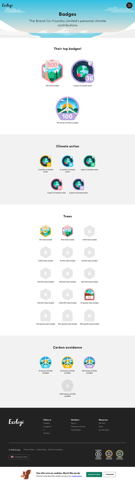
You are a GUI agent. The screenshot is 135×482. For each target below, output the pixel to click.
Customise (110, 474)
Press (101, 426)
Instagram (47, 426)
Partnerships (76, 430)
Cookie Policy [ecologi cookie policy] (41, 459)
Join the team (104, 430)
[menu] (129, 5)
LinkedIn (46, 423)
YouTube (46, 433)
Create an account (78, 426)
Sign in (73, 423)
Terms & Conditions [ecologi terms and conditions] (55, 459)
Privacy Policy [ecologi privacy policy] (29, 459)
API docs (102, 423)
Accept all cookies (94, 474)
